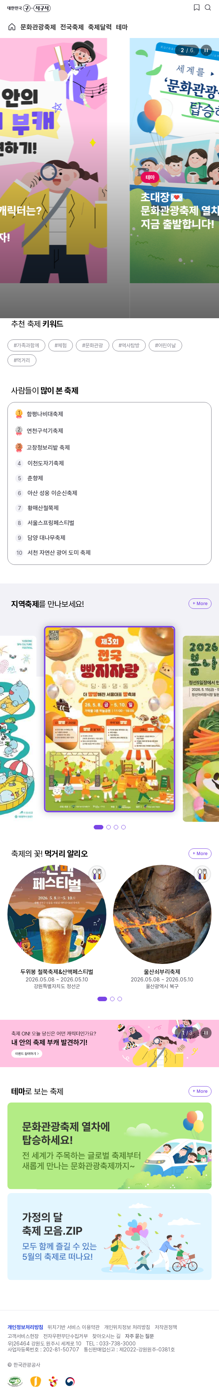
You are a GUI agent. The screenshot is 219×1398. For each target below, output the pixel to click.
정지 (206, 50)
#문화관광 (92, 345)
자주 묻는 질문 (139, 1336)
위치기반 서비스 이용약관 (74, 1327)
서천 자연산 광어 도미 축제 (59, 552)
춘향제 (35, 478)
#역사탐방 (129, 345)
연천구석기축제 (45, 430)
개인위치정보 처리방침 (127, 1327)
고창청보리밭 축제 (48, 447)
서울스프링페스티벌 (51, 522)
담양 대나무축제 (46, 537)
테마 (122, 27)
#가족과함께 (26, 345)
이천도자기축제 (46, 463)
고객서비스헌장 (23, 1336)
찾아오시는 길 (106, 1336)
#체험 (61, 345)
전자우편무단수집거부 (65, 1336)
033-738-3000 (117, 1344)
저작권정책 (166, 1327)
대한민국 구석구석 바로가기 (29, 8)
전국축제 (72, 27)
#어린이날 (165, 345)
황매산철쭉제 (43, 508)
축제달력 (100, 27)
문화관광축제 (38, 27)
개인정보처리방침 (25, 1327)
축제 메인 (11, 26)
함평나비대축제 (45, 414)
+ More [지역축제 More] (200, 603)
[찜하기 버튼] (196, 7)
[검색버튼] (208, 7)
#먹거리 (22, 360)
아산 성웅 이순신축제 (52, 493)
